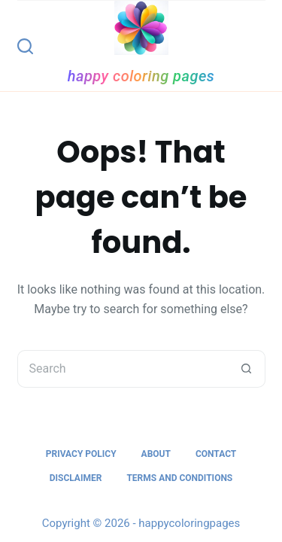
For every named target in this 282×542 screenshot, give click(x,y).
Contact (216, 454)
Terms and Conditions (179, 478)
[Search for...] (122, 369)
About (156, 454)
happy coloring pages (141, 76)
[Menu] (258, 46)
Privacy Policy (81, 454)
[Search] (25, 46)
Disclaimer (76, 478)
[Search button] (246, 369)
